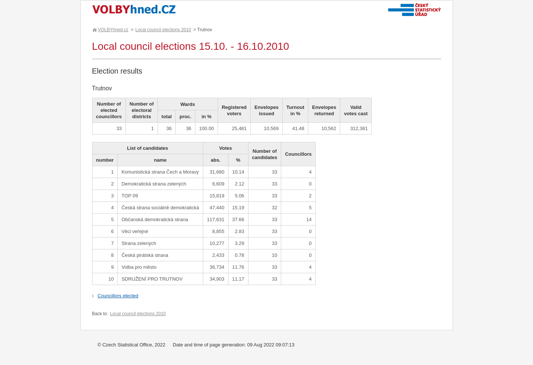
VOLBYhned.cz (113, 29)
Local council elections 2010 (163, 29)
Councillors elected (118, 295)
